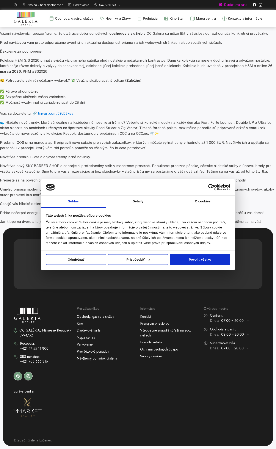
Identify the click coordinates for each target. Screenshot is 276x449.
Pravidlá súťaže (151, 342)
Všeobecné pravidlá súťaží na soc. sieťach (165, 333)
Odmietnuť (76, 259)
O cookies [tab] (203, 201)
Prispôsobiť (138, 259)
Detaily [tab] (138, 201)
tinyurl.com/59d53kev (55, 113)
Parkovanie (85, 344)
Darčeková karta (88, 330)
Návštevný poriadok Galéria (97, 358)
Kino (80, 323)
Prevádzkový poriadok (93, 351)
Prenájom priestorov (154, 323)
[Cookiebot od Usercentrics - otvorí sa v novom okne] (211, 187)
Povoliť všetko (200, 259)
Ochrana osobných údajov (159, 349)
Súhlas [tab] (73, 201)
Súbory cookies (151, 356)
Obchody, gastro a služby (95, 316)
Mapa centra (86, 337)
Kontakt (145, 316)
